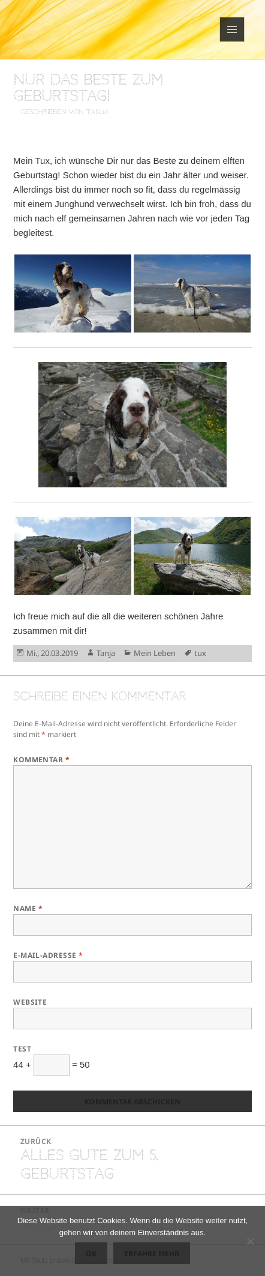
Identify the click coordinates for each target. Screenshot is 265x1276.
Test (22, 1049)
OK (91, 1253)
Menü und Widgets (232, 41)
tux (200, 653)
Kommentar (41, 759)
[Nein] (250, 1241)
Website (30, 1002)
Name (28, 908)
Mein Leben (155, 653)
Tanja (106, 653)
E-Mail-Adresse (48, 955)
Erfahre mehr (151, 1253)
